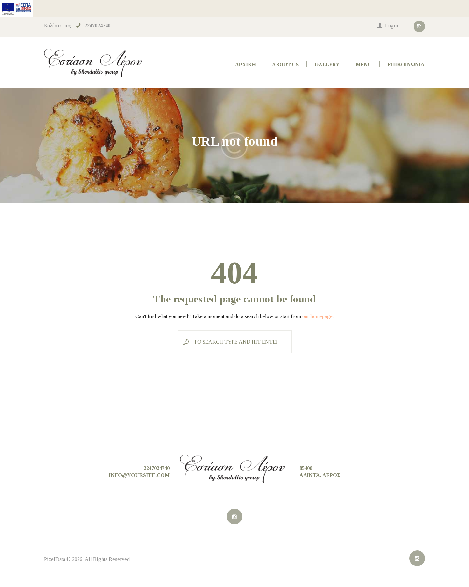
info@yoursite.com (139, 475)
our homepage (317, 316)
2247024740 (97, 25)
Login (391, 25)
